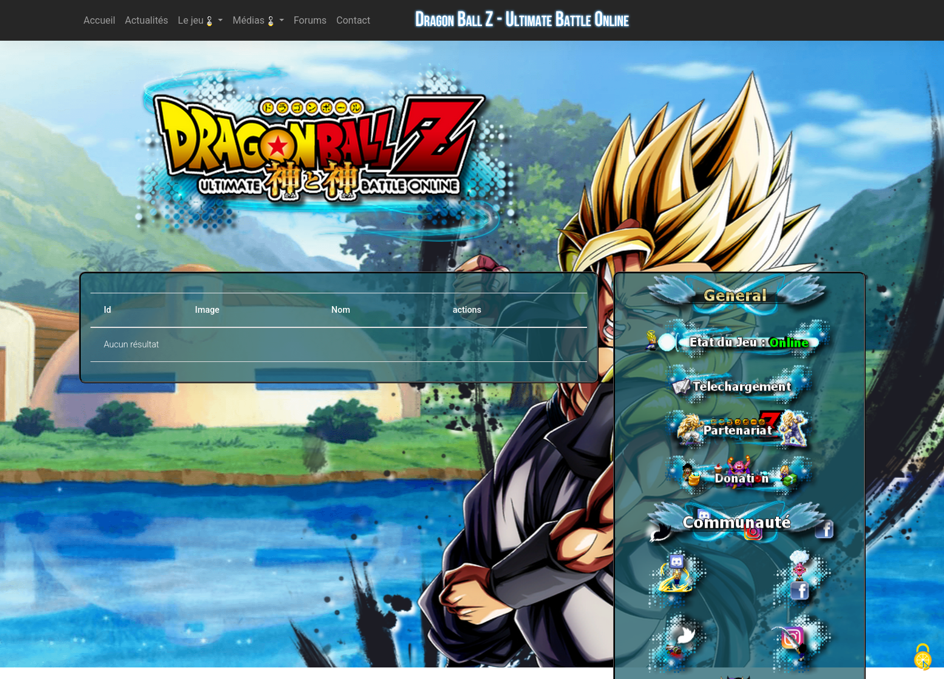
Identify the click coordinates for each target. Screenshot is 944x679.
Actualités (149, 19)
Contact (355, 19)
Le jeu (197, 21)
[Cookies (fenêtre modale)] (923, 658)
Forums (312, 19)
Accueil (102, 19)
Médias (254, 21)
